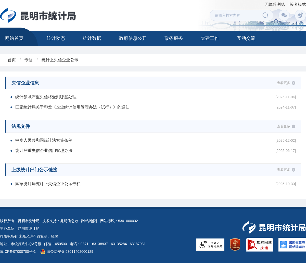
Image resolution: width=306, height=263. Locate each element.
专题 (28, 60)
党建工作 (210, 38)
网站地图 (89, 221)
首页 (12, 60)
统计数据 (92, 38)
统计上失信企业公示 (60, 60)
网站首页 (14, 38)
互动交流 (246, 38)
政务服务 (173, 38)
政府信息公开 (133, 38)
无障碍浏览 (274, 4)
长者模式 (298, 4)
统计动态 (56, 38)
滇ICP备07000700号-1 (18, 251)
